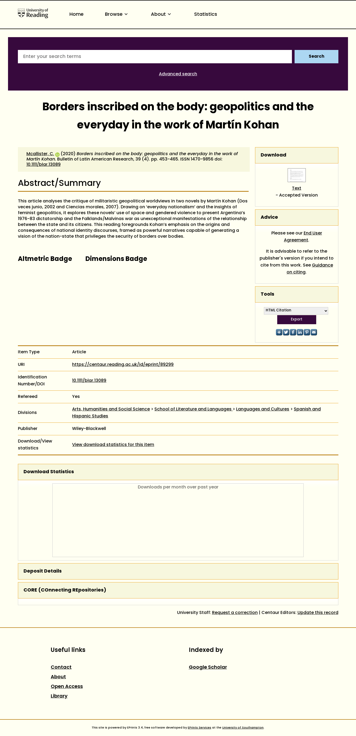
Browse (117, 14)
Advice (269, 217)
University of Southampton (243, 727)
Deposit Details (43, 571)
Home (76, 14)
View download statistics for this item (113, 444)
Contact (61, 667)
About (162, 14)
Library (59, 696)
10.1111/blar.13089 (43, 164)
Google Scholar (208, 667)
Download (273, 155)
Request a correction (235, 612)
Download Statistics (49, 472)
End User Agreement (303, 237)
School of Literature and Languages (193, 409)
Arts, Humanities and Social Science (111, 409)
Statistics (205, 14)
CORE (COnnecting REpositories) (65, 590)
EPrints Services (199, 727)
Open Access (67, 687)
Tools (267, 294)
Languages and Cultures (262, 409)
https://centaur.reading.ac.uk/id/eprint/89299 (123, 364)
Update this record (318, 612)
